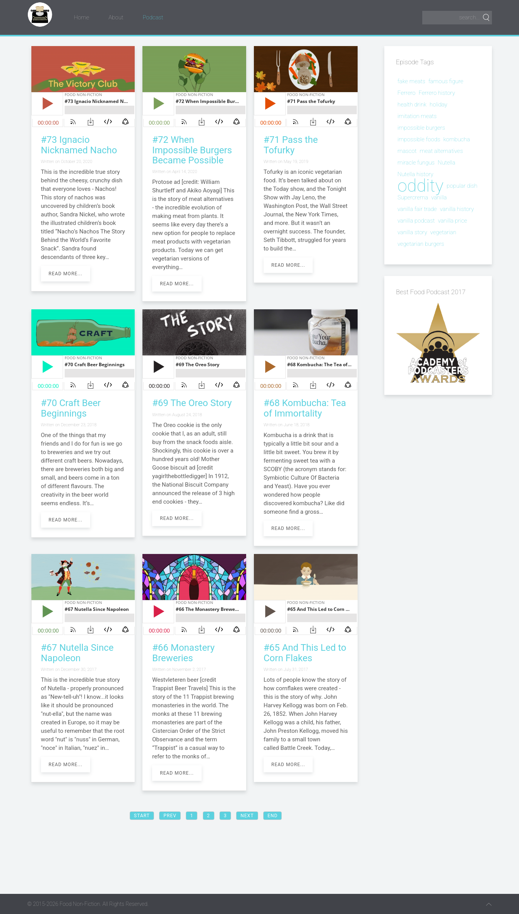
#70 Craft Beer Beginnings (71, 408)
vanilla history (457, 209)
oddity (420, 186)
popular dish (462, 185)
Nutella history (415, 174)
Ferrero (406, 92)
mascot (406, 150)
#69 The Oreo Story (192, 403)
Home (81, 17)
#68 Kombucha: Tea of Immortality (305, 408)
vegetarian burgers (420, 243)
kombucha (456, 139)
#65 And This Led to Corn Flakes (305, 652)
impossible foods (418, 139)
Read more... (65, 273)
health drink (412, 104)
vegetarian (443, 232)
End (272, 815)
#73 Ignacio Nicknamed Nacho (79, 144)
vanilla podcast (416, 220)
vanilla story (412, 232)
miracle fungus (416, 162)
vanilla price (452, 220)
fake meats (411, 81)
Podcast (153, 17)
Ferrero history (437, 92)
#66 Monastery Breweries (183, 652)
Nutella (446, 162)
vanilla (439, 197)
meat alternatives (441, 150)
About (115, 17)
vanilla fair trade (417, 209)
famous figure (445, 81)
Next (247, 815)
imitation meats (417, 116)
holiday (438, 104)
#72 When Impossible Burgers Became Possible (192, 150)
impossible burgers (421, 127)
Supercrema (412, 197)
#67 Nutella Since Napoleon (77, 652)
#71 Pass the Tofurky (291, 144)
